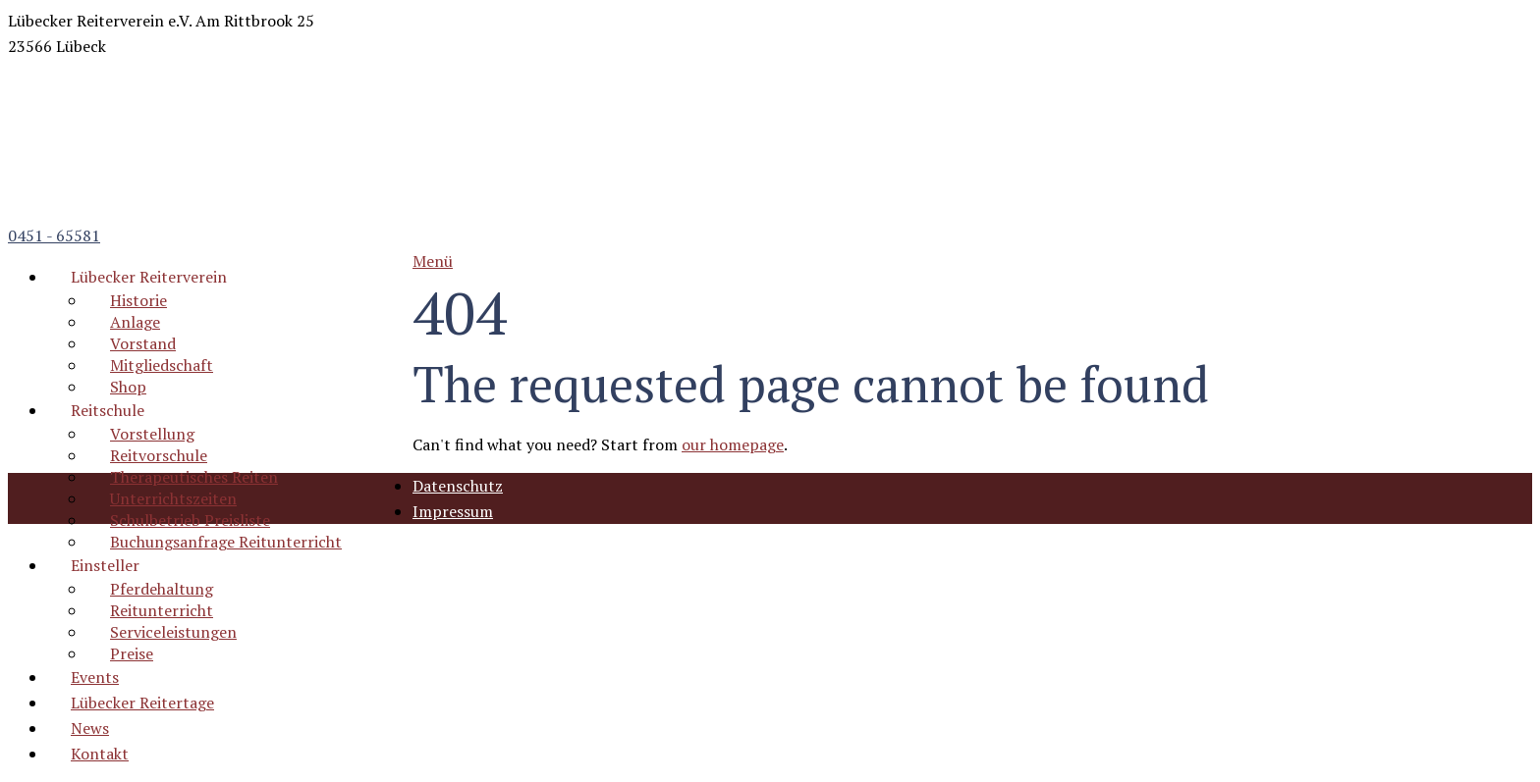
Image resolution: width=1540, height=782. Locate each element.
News (90, 728)
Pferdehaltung (161, 589)
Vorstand (143, 343)
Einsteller (105, 565)
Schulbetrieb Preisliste (190, 520)
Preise (131, 653)
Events (95, 677)
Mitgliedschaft (161, 365)
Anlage (135, 322)
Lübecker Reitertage (142, 702)
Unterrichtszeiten (173, 498)
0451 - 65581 (54, 235)
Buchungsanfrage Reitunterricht (226, 541)
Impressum (452, 511)
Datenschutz (457, 485)
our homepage (733, 444)
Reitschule (107, 410)
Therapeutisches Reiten (194, 477)
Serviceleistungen (173, 632)
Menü (432, 261)
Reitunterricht (161, 610)
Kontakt (100, 753)
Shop (128, 386)
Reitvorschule (158, 455)
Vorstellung (152, 433)
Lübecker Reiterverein (149, 276)
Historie (138, 300)
